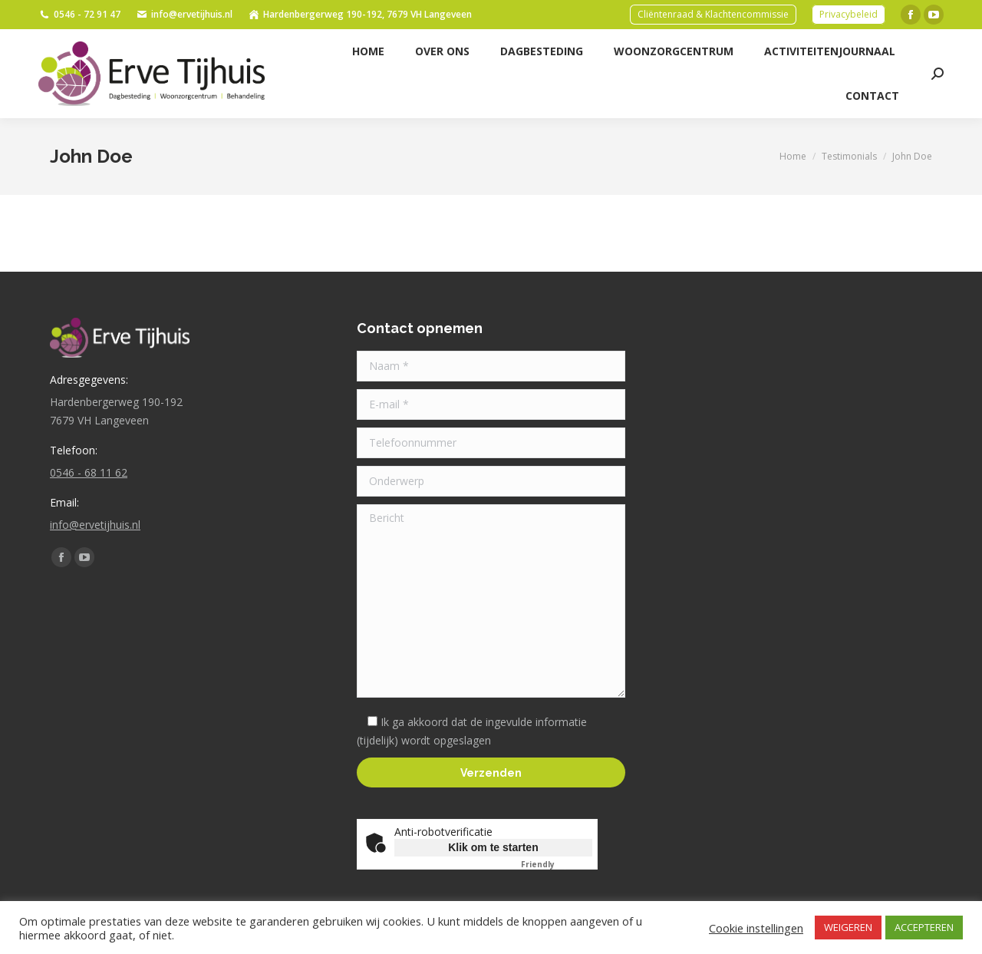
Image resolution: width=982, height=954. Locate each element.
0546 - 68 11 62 (88, 472)
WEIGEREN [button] (848, 927)
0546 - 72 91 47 (79, 14)
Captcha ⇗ (556, 864)
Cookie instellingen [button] (756, 928)
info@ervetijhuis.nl (184, 14)
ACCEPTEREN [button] (924, 927)
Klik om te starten (493, 847)
